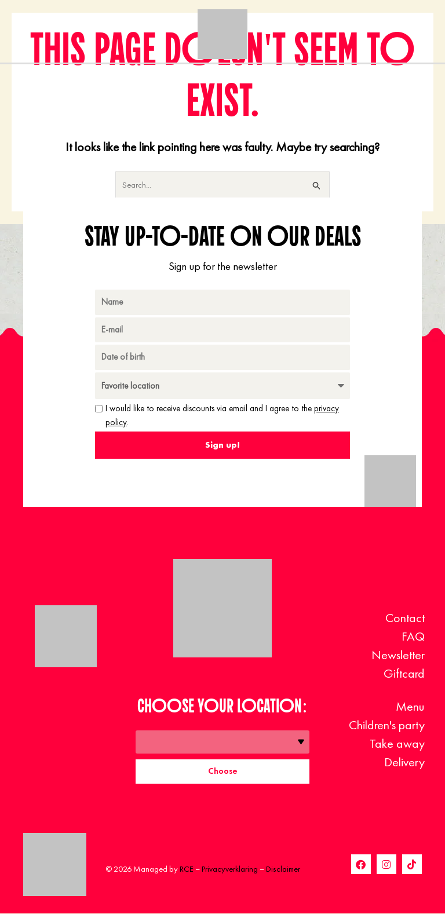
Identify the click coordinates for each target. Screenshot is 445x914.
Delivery (404, 762)
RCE (187, 869)
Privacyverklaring (230, 869)
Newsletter (398, 654)
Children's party (387, 724)
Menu (410, 706)
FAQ (413, 636)
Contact (405, 617)
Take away (397, 743)
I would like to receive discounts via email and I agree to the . (222, 415)
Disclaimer (283, 869)
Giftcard (404, 673)
